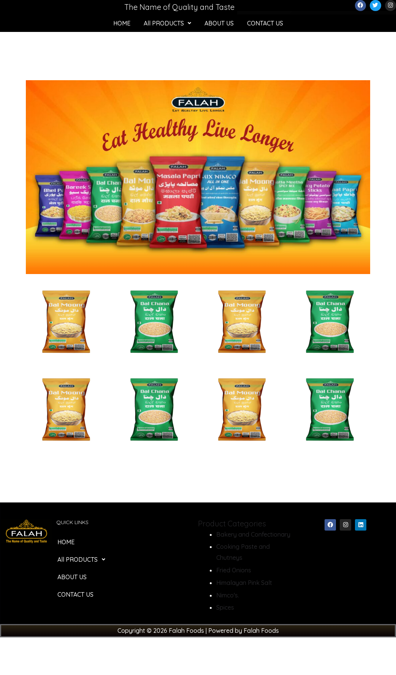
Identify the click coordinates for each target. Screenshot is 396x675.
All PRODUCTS (167, 23)
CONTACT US (265, 23)
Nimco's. (227, 595)
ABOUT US (219, 23)
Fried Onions (233, 570)
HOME (121, 23)
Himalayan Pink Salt (244, 582)
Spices (225, 607)
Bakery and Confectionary (253, 534)
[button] (167, 23)
